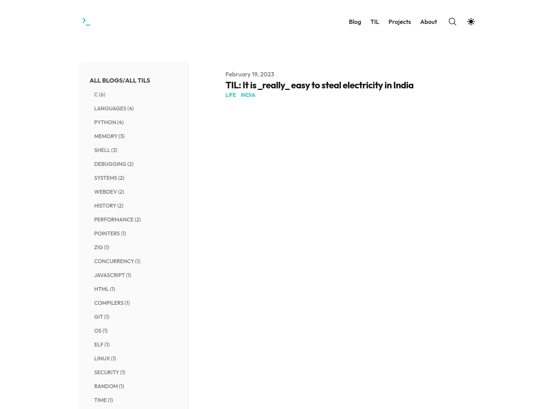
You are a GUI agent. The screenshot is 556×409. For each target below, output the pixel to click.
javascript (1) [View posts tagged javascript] (112, 275)
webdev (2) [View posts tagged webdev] (109, 191)
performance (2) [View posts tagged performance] (117, 219)
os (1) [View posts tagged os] (101, 330)
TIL (374, 21)
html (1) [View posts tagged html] (104, 289)
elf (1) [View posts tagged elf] (102, 344)
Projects (399, 21)
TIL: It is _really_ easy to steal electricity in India (319, 85)
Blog (355, 21)
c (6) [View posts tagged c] (99, 94)
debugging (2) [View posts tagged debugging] (114, 164)
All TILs (137, 80)
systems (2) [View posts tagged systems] (109, 177)
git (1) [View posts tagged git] (101, 316)
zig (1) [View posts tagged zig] (101, 247)
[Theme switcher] (471, 21)
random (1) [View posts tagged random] (109, 386)
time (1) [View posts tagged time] (103, 400)
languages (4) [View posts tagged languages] (114, 108)
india (248, 94)
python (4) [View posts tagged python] (109, 122)
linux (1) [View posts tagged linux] (105, 358)
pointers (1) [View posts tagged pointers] (110, 233)
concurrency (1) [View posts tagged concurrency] (117, 261)
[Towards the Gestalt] (87, 21)
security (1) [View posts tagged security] (109, 372)
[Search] (452, 21)
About (428, 21)
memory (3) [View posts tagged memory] (109, 136)
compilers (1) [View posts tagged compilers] (112, 302)
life (230, 94)
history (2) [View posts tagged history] (109, 205)
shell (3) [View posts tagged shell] (105, 150)
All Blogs (106, 80)
